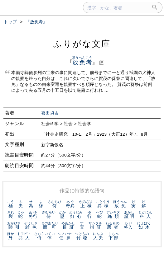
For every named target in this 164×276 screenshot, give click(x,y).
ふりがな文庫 (82, 44)
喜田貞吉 (50, 113)
